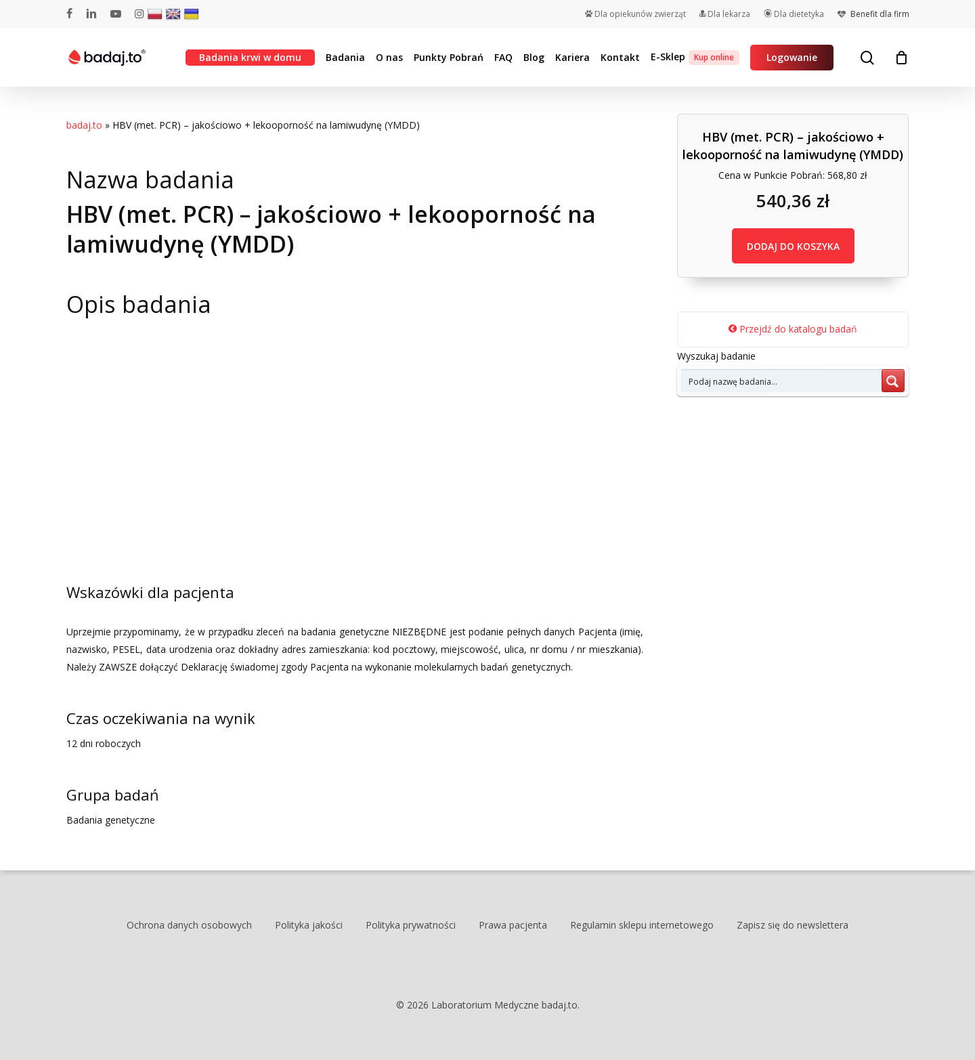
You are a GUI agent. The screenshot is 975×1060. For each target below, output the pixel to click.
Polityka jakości (309, 924)
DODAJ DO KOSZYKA (793, 246)
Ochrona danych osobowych (189, 924)
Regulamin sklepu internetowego (642, 924)
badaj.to (84, 125)
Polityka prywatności (411, 924)
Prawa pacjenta (513, 924)
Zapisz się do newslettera (792, 924)
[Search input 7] (782, 380)
